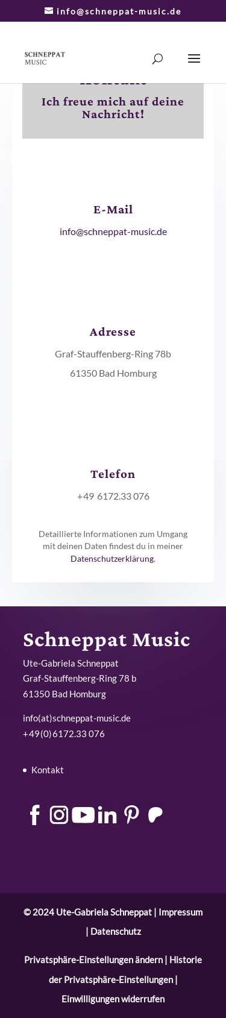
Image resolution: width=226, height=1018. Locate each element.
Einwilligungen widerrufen (113, 998)
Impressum (180, 911)
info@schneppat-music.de (113, 231)
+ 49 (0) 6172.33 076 (64, 733)
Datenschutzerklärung (112, 558)
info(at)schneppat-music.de (77, 717)
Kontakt (47, 769)
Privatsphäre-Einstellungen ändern (93, 959)
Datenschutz (115, 931)
